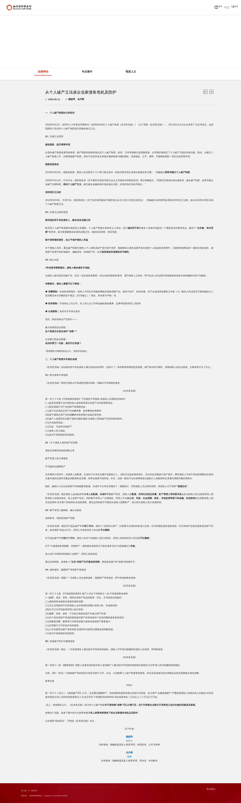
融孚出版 (179, 7)
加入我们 (25, 790)
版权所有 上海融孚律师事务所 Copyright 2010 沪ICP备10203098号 (56, 796)
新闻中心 (157, 7)
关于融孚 (93, 7)
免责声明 (38, 790)
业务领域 (115, 7)
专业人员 (136, 7)
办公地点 (200, 7)
